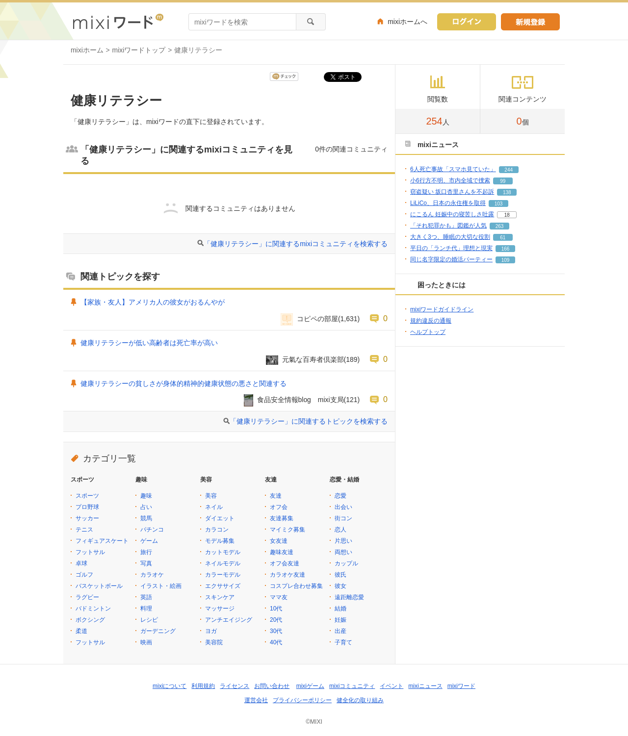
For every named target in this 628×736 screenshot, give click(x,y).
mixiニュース (425, 686)
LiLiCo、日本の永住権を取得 (448, 203)
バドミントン (93, 608)
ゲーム (149, 540)
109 (505, 260)
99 (502, 181)
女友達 (279, 540)
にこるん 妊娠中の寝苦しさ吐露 (452, 214)
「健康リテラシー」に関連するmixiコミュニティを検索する (296, 244)
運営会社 (256, 700)
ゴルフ (84, 574)
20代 (276, 619)
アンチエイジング (228, 619)
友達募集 (281, 518)
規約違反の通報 (430, 320)
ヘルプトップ (427, 332)
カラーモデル (222, 574)
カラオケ (152, 574)
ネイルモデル (222, 563)
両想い (343, 552)
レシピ (149, 619)
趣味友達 (281, 552)
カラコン (217, 529)
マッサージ (220, 608)
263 (500, 226)
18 (507, 215)
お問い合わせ (271, 686)
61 (502, 237)
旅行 (146, 552)
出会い (343, 507)
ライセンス (234, 686)
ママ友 (279, 597)
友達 (276, 495)
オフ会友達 (284, 563)
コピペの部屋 (317, 319)
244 (508, 170)
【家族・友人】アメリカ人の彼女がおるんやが (152, 302)
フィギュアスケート (102, 540)
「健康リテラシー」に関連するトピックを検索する (309, 421)
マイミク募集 (287, 529)
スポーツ (87, 495)
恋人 (340, 529)
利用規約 (203, 686)
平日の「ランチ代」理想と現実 (451, 248)
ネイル (214, 507)
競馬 (146, 518)
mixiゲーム (310, 686)
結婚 (340, 608)
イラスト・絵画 (161, 586)
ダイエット (220, 518)
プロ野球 (87, 507)
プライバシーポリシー (302, 700)
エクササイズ (222, 586)
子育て (343, 642)
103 (499, 203)
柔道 (81, 631)
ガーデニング (158, 631)
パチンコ (152, 529)
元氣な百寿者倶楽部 (313, 359)
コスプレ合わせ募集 (296, 586)
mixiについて (169, 686)
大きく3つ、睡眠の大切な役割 (450, 236)
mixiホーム (87, 50)
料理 (146, 608)
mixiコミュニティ (352, 686)
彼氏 (340, 574)
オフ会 (279, 507)
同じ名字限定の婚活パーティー (451, 259)
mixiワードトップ (139, 50)
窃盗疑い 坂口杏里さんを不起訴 (452, 191)
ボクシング (90, 619)
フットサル (90, 552)
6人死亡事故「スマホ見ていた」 (453, 169)
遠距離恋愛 (349, 597)
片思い (343, 540)
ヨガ (211, 631)
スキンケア (220, 597)
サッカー (87, 518)
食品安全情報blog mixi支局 (300, 400)
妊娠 (340, 619)
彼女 (340, 586)
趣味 (146, 495)
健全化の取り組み (360, 700)
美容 (211, 495)
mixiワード (461, 686)
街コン (343, 518)
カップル (346, 563)
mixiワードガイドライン (441, 309)
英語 (146, 597)
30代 (276, 631)
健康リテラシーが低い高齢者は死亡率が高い (149, 343)
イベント (391, 686)
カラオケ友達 (287, 574)
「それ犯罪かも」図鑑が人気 (448, 225)
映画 (146, 642)
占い (146, 507)
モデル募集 (220, 540)
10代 (276, 608)
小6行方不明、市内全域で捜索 (450, 180)
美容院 (214, 642)
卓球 (81, 563)
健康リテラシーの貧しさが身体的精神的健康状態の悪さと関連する (183, 383)
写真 (146, 563)
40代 (276, 642)
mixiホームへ (407, 21)
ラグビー (87, 597)
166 (505, 249)
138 (507, 192)
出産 (340, 631)
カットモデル (222, 552)
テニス (84, 529)
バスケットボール (99, 586)
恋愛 (340, 495)
